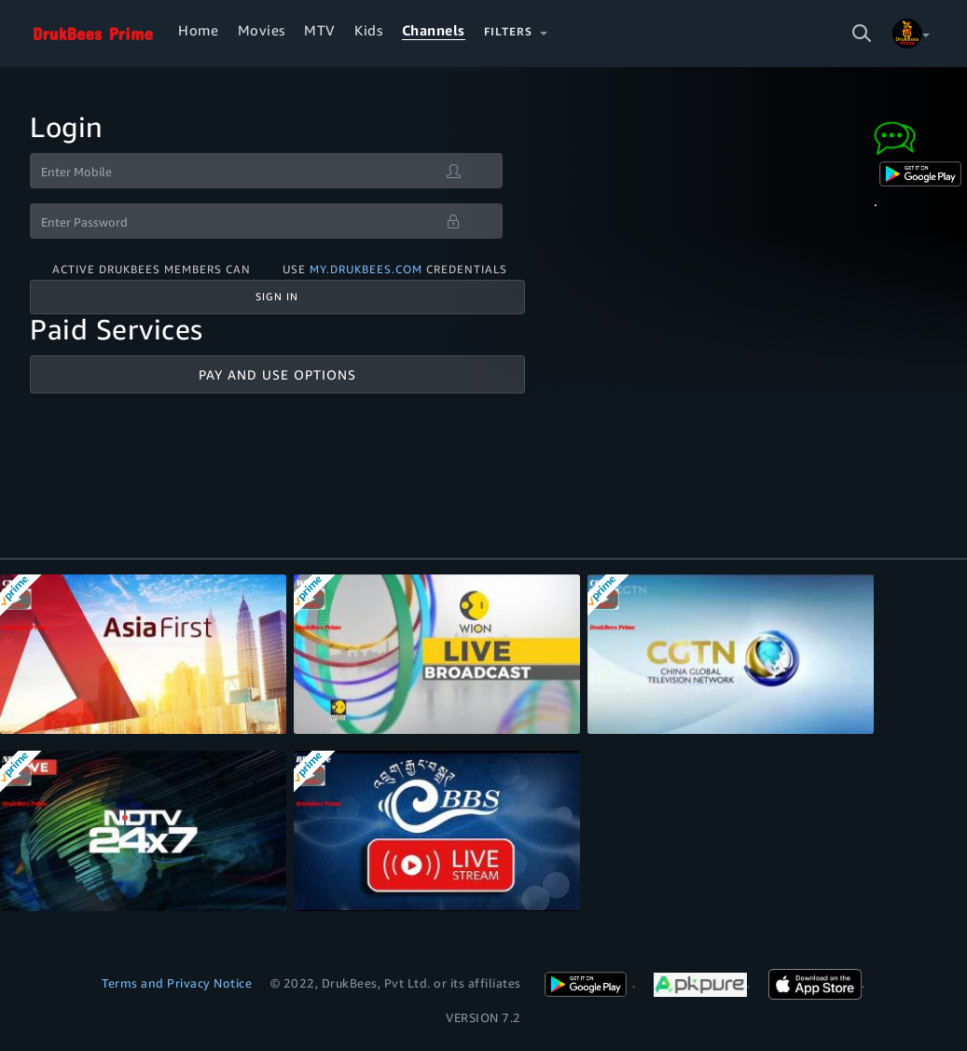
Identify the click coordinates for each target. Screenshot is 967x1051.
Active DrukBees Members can (151, 269)
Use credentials (395, 269)
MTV (320, 29)
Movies (261, 29)
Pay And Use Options (277, 374)
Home (198, 29)
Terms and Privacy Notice (177, 982)
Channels (433, 29)
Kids (368, 29)
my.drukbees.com (366, 269)
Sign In (277, 296)
